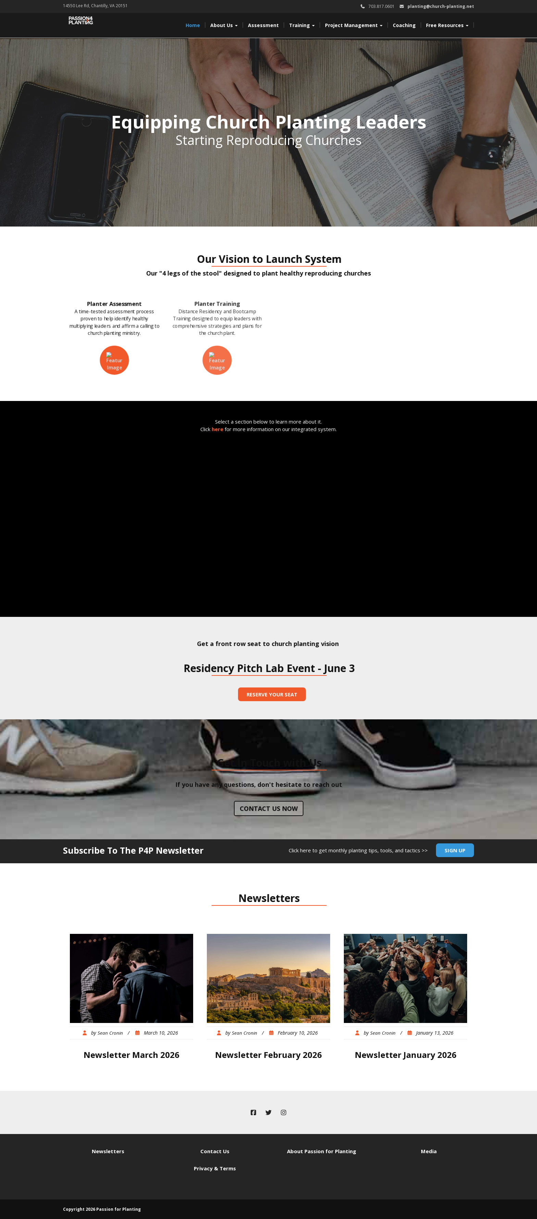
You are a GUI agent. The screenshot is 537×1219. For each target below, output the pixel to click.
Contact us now (269, 808)
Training (302, 25)
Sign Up (455, 850)
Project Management (354, 25)
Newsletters (108, 1151)
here (217, 429)
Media (429, 1151)
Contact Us (214, 1151)
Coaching (404, 25)
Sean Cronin (110, 1033)
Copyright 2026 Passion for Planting (102, 1209)
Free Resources (447, 25)
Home (193, 25)
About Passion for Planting (321, 1151)
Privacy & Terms (215, 1168)
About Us (224, 25)
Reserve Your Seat (272, 694)
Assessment (263, 25)
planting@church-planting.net (441, 6)
